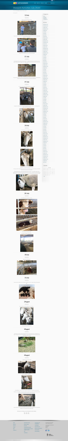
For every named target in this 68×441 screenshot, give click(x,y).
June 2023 (44, 57)
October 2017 (45, 139)
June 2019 (44, 115)
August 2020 (45, 96)
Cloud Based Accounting (27, 427)
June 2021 (44, 84)
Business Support (26, 424)
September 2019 (45, 111)
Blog (18, 10)
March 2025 (45, 36)
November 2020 (45, 91)
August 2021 (45, 81)
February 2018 (45, 133)
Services (14, 425)
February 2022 (45, 75)
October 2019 (45, 109)
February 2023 (45, 63)
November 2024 (45, 42)
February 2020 (45, 103)
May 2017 (44, 147)
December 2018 (45, 121)
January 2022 (45, 76)
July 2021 (44, 82)
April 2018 (44, 130)
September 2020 (45, 94)
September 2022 (45, 66)
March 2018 (45, 132)
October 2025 (45, 27)
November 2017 (45, 138)
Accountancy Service (27, 422)
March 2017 (45, 150)
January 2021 (45, 90)
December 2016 (45, 154)
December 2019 (45, 106)
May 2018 (44, 129)
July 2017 (44, 144)
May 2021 (44, 85)
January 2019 (45, 120)
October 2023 (45, 51)
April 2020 (44, 102)
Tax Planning (36, 425)
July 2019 (44, 114)
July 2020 (44, 97)
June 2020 (44, 99)
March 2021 (45, 87)
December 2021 (45, 78)
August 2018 (45, 124)
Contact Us (14, 430)
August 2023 (45, 54)
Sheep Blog (44, 18)
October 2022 (45, 64)
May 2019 (44, 117)
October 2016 (45, 157)
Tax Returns (25, 432)
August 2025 (45, 30)
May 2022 (44, 70)
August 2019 (45, 112)
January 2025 (45, 39)
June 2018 (44, 127)
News (44, 16)
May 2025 (44, 33)
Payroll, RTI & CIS (37, 426)
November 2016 (45, 156)
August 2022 (45, 67)
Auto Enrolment (37, 429)
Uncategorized (45, 19)
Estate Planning (37, 431)
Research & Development (38, 428)
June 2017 (44, 145)
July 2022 (44, 69)
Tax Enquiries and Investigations (37, 423)
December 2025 (45, 24)
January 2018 (45, 135)
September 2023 (45, 52)
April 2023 (44, 60)
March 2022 (45, 73)
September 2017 (45, 141)
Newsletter (44, 17)
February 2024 (45, 45)
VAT (24, 431)
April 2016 (44, 162)
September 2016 (45, 159)
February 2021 (45, 88)
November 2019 (45, 108)
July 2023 (44, 55)
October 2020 (45, 93)
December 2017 (45, 136)
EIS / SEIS (25, 425)
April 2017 (44, 148)
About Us (14, 424)
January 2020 (45, 105)
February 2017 (45, 151)
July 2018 (44, 126)
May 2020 (44, 100)
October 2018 (45, 123)
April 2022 (44, 72)
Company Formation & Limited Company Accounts (28, 429)
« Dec (44, 176)
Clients (14, 427)
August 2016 (45, 160)
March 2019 (45, 118)
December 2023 (45, 48)
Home (13, 0)
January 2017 (45, 153)
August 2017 (45, 142)
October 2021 (45, 79)
